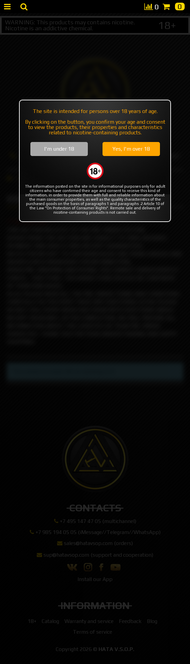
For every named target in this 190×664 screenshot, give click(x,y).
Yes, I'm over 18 (131, 149)
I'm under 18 (59, 149)
